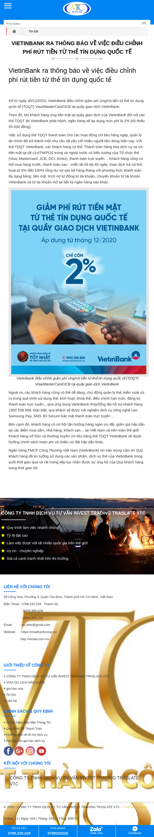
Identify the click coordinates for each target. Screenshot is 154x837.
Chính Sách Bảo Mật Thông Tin (27, 722)
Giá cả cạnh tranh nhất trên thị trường (34, 558)
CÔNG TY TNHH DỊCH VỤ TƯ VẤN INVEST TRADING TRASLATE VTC (56, 676)
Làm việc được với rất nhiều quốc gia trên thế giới (44, 543)
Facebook (134, 830)
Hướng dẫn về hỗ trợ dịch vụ (25, 734)
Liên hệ (10, 701)
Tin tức (10, 695)
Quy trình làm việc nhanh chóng (30, 527)
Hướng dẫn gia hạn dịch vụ (24, 741)
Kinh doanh (58, 830)
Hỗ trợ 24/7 (19, 830)
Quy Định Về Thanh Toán (23, 728)
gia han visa (13, 688)
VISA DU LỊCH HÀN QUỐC (24, 682)
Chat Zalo (96, 830)
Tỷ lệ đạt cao (14, 535)
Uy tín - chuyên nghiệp (22, 551)
